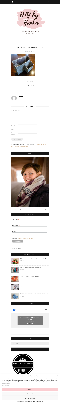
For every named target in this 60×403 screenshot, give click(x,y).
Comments (30, 81)
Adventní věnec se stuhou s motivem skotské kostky (33, 258)
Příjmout (30, 389)
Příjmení (14, 231)
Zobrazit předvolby (30, 398)
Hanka (31, 89)
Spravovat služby (5, 385)
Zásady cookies (20, 401)
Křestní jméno (16, 225)
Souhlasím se (22, 238)
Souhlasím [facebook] (30, 323)
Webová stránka (13, 133)
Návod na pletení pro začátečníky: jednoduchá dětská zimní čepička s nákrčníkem (34, 294)
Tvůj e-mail (15, 219)
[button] (57, 376)
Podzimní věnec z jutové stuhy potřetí (29, 276)
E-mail (13, 129)
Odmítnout (30, 393)
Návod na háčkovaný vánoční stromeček (30, 267)
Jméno (13, 125)
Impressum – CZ (39, 401)
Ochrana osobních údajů (29, 401)
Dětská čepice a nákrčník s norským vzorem (31, 285)
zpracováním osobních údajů (26, 238)
